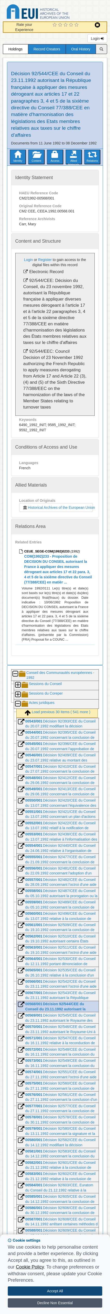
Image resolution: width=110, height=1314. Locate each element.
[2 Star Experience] (61, 25)
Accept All (55, 1291)
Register (45, 260)
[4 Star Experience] (71, 25)
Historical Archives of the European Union (58, 507)
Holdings (15, 49)
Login (97, 38)
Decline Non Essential (55, 1303)
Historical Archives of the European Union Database (53, 12)
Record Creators (46, 49)
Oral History (80, 49)
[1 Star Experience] (55, 25)
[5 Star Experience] (77, 25)
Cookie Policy (30, 1267)
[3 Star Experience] (66, 25)
